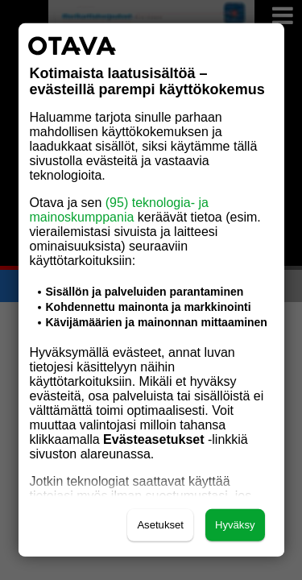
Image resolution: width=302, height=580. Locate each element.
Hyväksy (235, 525)
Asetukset (160, 525)
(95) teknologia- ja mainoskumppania (119, 210)
